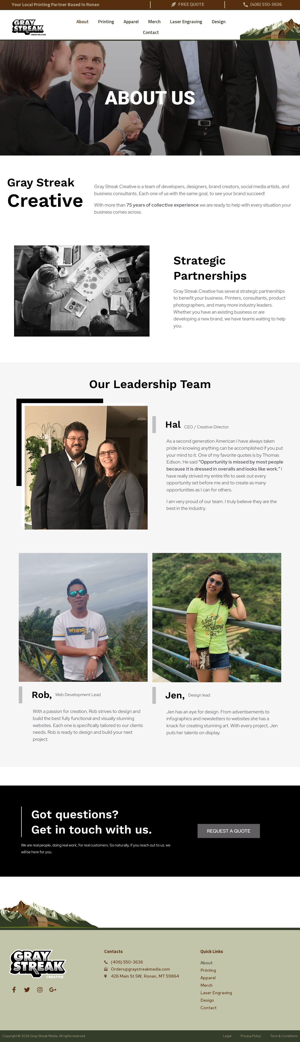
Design (218, 21)
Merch (154, 21)
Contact (151, 32)
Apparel (131, 21)
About (82, 21)
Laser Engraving (186, 21)
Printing (106, 21)
